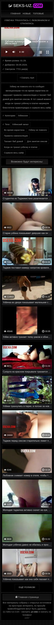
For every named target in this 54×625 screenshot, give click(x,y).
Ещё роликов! (27, 587)
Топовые (38, 13)
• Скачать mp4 (27, 77)
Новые (27, 13)
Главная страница (27, 597)
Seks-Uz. (28, 5)
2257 (27, 618)
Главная (15, 13)
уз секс (34, 612)
